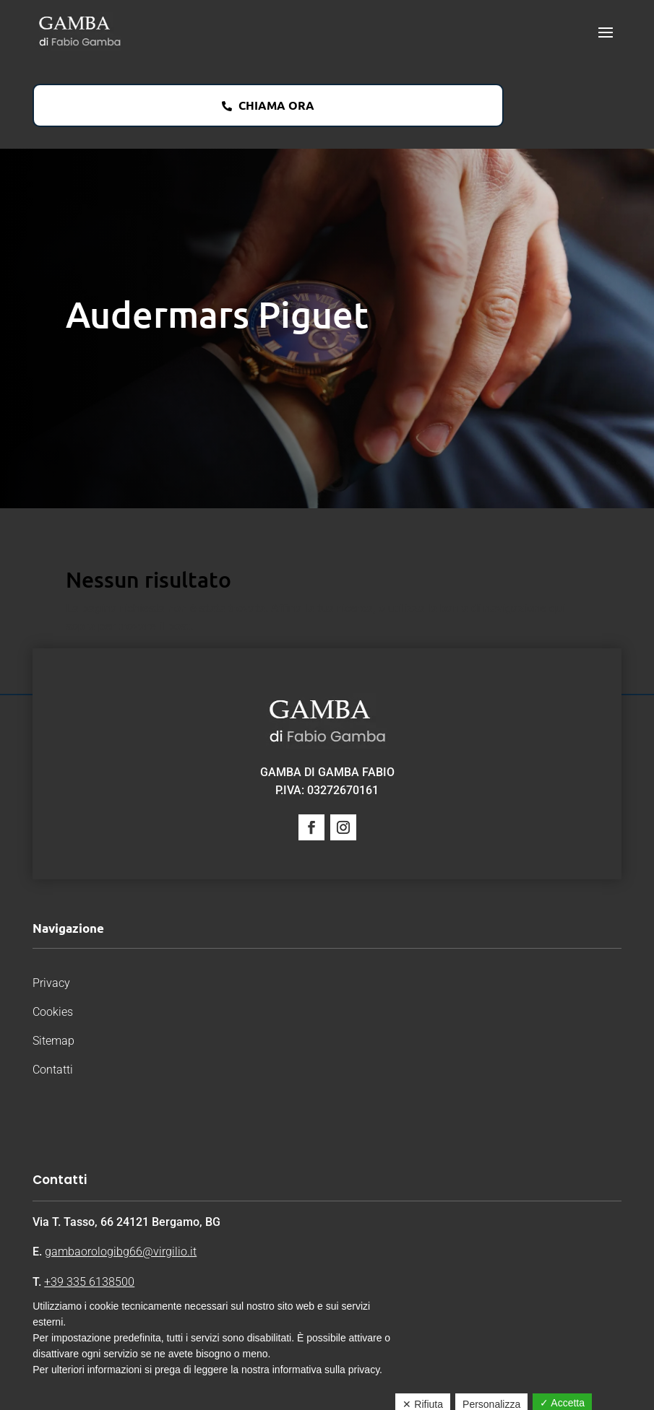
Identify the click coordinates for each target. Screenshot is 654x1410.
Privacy (51, 983)
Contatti (53, 1069)
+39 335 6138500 (89, 1282)
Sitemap (53, 1041)
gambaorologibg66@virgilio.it (121, 1251)
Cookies (53, 1012)
